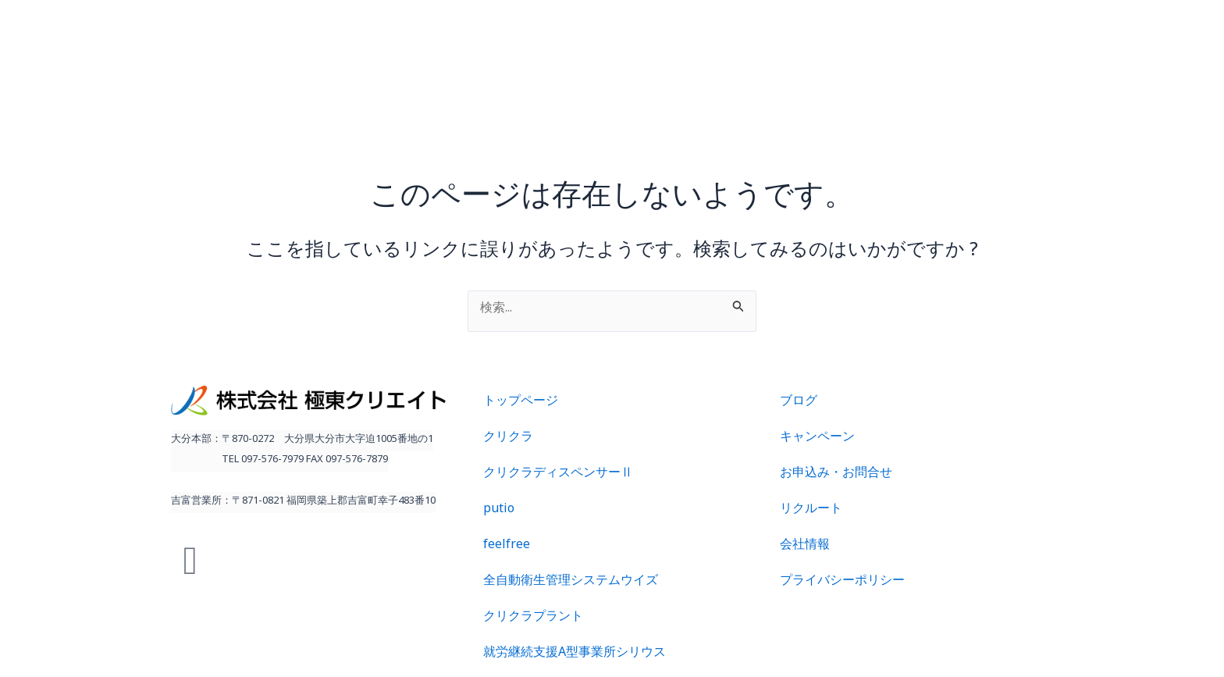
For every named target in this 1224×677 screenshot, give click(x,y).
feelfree (506, 547)
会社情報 (805, 547)
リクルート (811, 511)
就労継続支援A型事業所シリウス (574, 655)
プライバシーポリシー (842, 583)
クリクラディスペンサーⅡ (558, 475)
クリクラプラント (533, 619)
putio (498, 511)
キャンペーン (817, 439)
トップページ (520, 403)
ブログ (798, 403)
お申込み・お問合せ (836, 475)
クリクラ (508, 439)
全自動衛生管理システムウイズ (570, 583)
